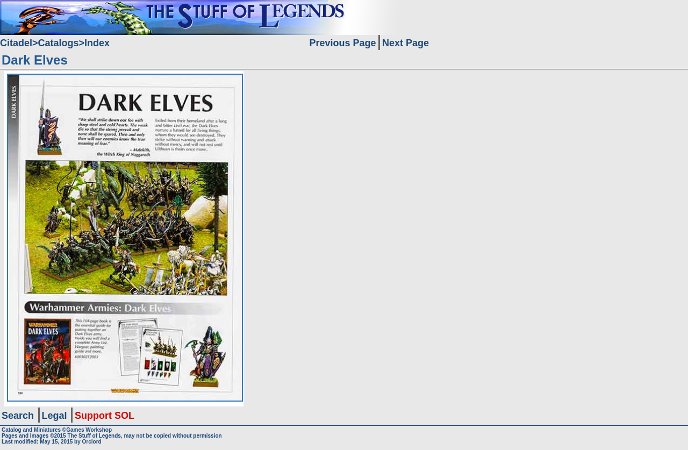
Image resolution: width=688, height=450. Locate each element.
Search (18, 415)
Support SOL (104, 415)
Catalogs (58, 43)
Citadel (16, 43)
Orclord (92, 442)
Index (97, 43)
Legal (54, 415)
